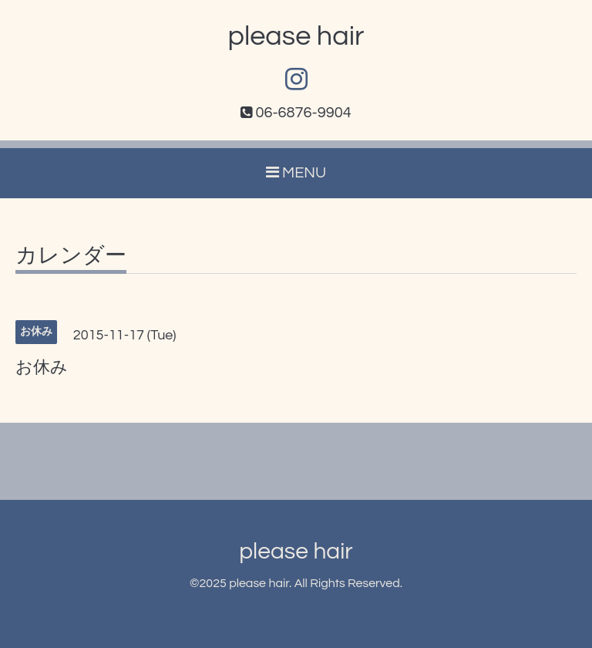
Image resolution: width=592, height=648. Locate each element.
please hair (296, 36)
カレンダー (70, 256)
